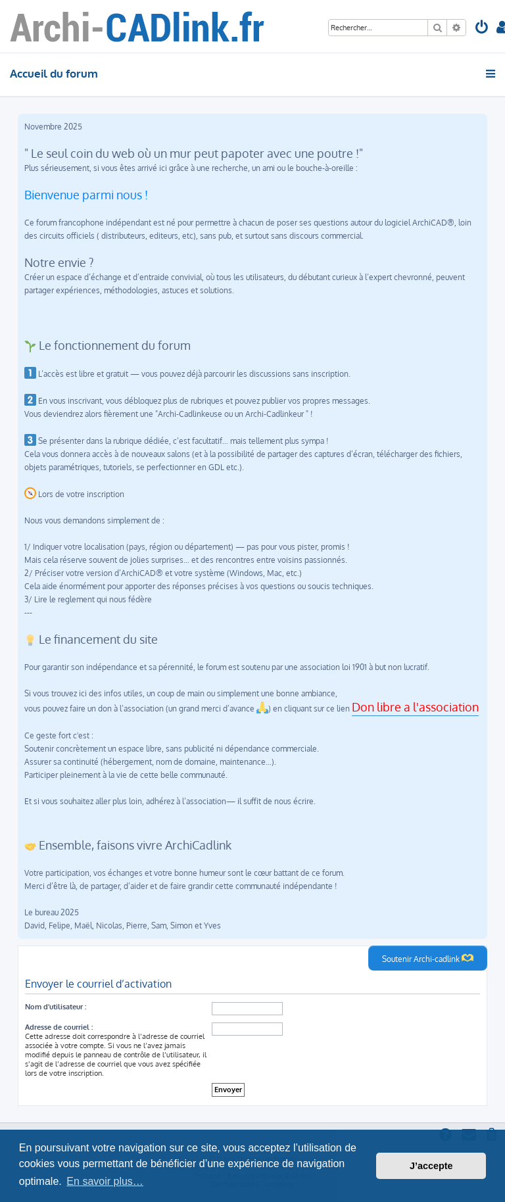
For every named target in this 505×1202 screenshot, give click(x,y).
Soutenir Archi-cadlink (427, 958)
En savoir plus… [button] (104, 1181)
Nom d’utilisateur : (55, 1006)
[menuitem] (482, 28)
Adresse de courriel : (59, 1027)
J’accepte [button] (431, 1166)
